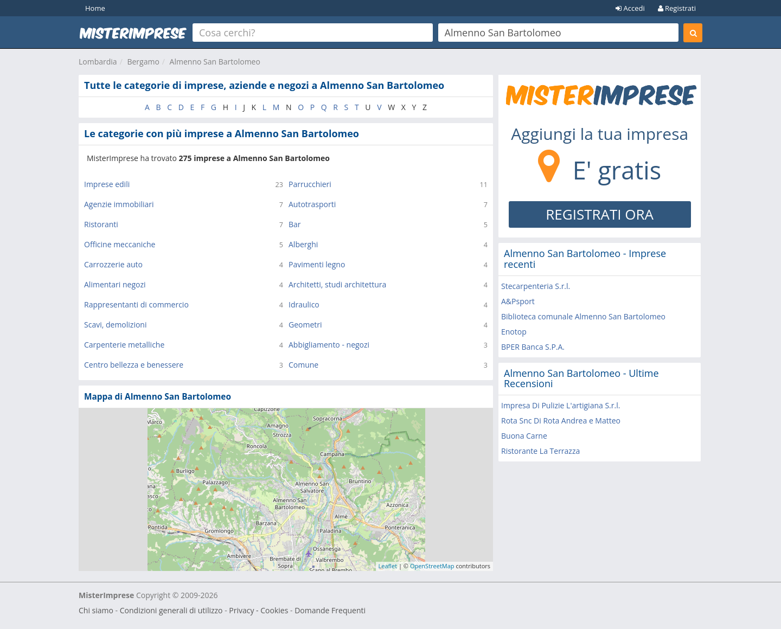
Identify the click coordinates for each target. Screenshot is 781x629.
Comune (303, 365)
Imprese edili (107, 184)
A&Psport (518, 301)
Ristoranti (101, 224)
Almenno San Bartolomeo (215, 61)
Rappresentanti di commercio (136, 304)
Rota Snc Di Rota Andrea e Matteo (560, 420)
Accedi (630, 8)
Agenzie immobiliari (119, 204)
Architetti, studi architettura (337, 284)
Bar (295, 224)
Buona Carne (524, 436)
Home (95, 8)
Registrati (677, 8)
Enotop (514, 331)
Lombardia (98, 61)
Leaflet (388, 566)
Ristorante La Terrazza (540, 451)
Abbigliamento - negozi (329, 344)
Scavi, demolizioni (115, 324)
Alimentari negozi (115, 284)
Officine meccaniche (119, 244)
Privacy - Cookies (258, 610)
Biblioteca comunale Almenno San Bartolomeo (583, 316)
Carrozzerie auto (113, 264)
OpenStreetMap (432, 566)
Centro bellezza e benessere (133, 365)
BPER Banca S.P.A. (533, 347)
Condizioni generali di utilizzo (171, 610)
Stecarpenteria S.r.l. (535, 286)
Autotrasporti (312, 204)
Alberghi (303, 244)
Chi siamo (96, 610)
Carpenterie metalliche (124, 344)
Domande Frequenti (330, 610)
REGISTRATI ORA (600, 214)
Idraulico (304, 304)
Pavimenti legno (317, 264)
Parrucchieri (310, 184)
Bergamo (143, 61)
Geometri (305, 324)
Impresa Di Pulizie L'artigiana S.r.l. (560, 405)
